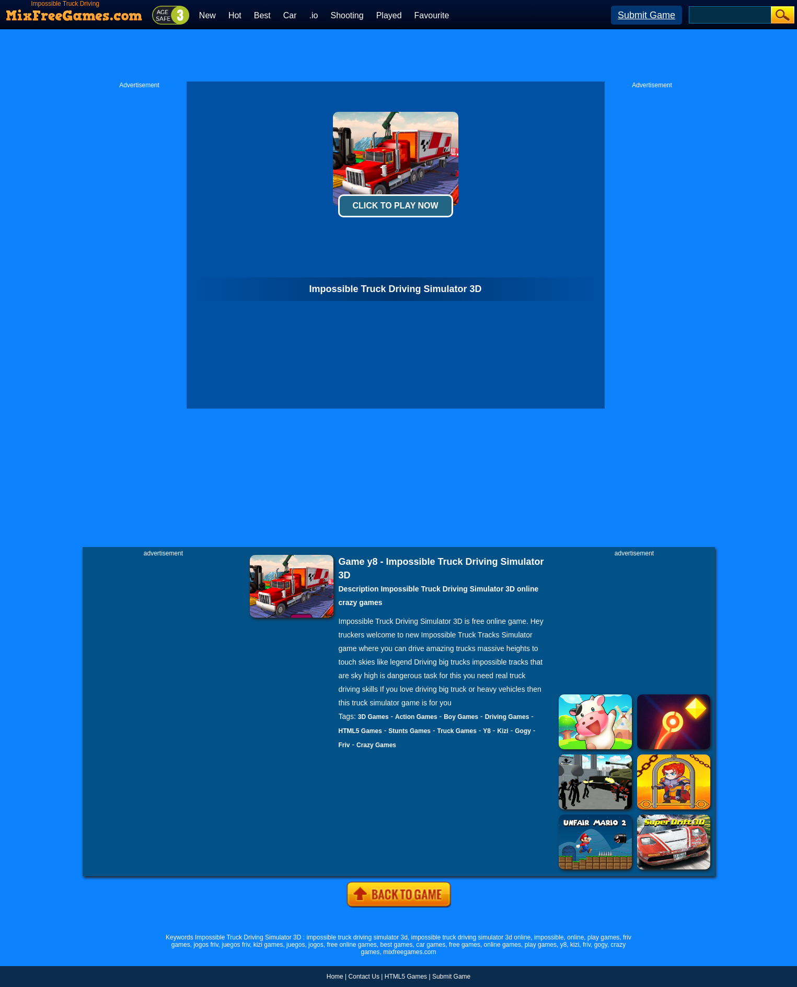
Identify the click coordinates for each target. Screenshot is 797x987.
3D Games (373, 717)
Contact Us (364, 976)
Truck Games (456, 731)
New (207, 15)
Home (335, 976)
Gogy (523, 731)
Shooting (346, 15)
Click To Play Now (395, 205)
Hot (234, 15)
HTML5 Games (360, 731)
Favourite (431, 15)
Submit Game (646, 15)
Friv (344, 745)
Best (262, 15)
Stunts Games (409, 731)
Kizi (502, 731)
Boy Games (461, 717)
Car (290, 15)
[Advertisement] (399, 55)
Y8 (487, 731)
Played (389, 15)
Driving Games (507, 717)
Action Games (416, 717)
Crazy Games (376, 745)
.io (313, 15)
